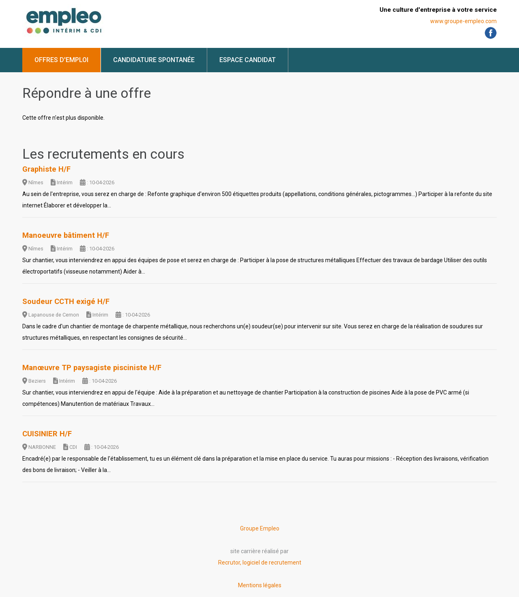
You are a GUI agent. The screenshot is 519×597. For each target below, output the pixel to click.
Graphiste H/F (46, 169)
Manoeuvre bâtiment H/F (65, 235)
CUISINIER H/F (47, 433)
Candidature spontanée (154, 60)
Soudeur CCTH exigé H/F (65, 301)
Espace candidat (247, 60)
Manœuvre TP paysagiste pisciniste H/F (91, 367)
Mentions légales (259, 585)
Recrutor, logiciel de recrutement (259, 562)
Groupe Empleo (259, 528)
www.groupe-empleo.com (463, 21)
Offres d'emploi (61, 60)
